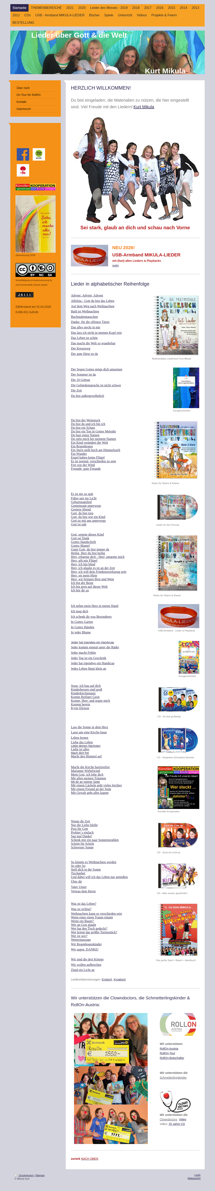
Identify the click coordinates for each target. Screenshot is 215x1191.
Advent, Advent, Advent (87, 295)
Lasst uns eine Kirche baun (89, 732)
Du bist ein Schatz (83, 427)
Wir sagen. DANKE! (85, 949)
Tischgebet (78, 873)
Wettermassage (81, 939)
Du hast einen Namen (85, 435)
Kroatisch (120, 979)
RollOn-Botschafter (172, 1058)
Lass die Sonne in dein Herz (89, 727)
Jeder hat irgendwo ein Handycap (92, 642)
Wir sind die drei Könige (87, 959)
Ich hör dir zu (80, 590)
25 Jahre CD (177, 1124)
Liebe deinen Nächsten (85, 746)
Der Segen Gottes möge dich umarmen (96, 369)
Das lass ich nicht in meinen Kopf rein (96, 332)
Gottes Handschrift (83, 542)
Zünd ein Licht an (82, 970)
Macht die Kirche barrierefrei (90, 767)
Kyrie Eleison (80, 708)
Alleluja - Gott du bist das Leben (92, 301)
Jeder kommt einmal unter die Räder (95, 647)
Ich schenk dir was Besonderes (91, 616)
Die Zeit (76, 390)
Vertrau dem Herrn (83, 891)
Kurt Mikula (144, 107)
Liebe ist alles (80, 749)
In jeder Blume (81, 632)
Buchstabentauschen (84, 316)
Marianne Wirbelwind (85, 771)
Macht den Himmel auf (86, 756)
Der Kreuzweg (80, 348)
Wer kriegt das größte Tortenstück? (94, 932)
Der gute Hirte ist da (84, 354)
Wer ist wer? (79, 936)
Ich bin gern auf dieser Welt (89, 586)
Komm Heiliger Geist (85, 697)
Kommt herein (80, 704)
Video (182, 1119)
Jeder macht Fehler (83, 652)
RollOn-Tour (167, 1053)
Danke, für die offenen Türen (90, 322)
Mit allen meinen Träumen (88, 778)
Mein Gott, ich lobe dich (87, 774)
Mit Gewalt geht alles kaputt (90, 792)
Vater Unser (79, 887)
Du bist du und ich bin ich (88, 424)
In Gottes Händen (82, 627)
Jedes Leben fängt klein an (88, 668)
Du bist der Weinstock (85, 420)
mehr (115, 265)
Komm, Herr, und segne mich (90, 700)
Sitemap (39, 1175)
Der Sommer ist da (83, 374)
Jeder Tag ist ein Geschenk (88, 658)
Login (198, 1175)
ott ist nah (79, 524)
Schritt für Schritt (82, 843)
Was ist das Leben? (83, 903)
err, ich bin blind (84, 564)
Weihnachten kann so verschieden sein (96, 913)
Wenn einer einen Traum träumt (92, 917)
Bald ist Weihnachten (85, 311)
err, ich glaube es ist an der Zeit (94, 568)
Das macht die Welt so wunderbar (93, 343)
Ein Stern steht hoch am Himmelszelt (95, 450)
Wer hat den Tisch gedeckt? (89, 928)
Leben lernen (79, 737)
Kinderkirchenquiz (83, 693)
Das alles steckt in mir (85, 327)
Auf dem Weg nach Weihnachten (92, 306)
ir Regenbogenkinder (88, 944)
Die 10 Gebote (80, 380)
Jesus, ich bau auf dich (86, 685)
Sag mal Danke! (81, 836)
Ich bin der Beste (82, 583)
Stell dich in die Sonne (86, 869)
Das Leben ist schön (84, 338)
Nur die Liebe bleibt (84, 825)
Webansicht (194, 1178)
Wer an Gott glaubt (83, 925)
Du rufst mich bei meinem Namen (93, 439)
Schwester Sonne (82, 847)
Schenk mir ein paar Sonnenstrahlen (95, 840)
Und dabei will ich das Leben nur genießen (99, 877)
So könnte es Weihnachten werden (93, 862)
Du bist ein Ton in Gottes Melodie (93, 431)
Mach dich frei (80, 753)
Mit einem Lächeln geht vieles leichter (96, 785)
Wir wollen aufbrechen (86, 964)
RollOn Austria (169, 1048)
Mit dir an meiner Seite (85, 782)
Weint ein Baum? (82, 921)
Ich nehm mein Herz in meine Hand (94, 606)
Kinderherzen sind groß (86, 689)
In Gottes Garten (82, 622)
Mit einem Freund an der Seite (91, 789)
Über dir (76, 881)
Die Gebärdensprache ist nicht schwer (96, 385)
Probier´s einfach (82, 832)
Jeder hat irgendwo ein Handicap (92, 663)
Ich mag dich (79, 611)
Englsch (107, 979)
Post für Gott (79, 828)
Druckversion (24, 1175)
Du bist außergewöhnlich (87, 396)
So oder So (78, 866)
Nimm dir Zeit (80, 821)
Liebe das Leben (82, 742)
